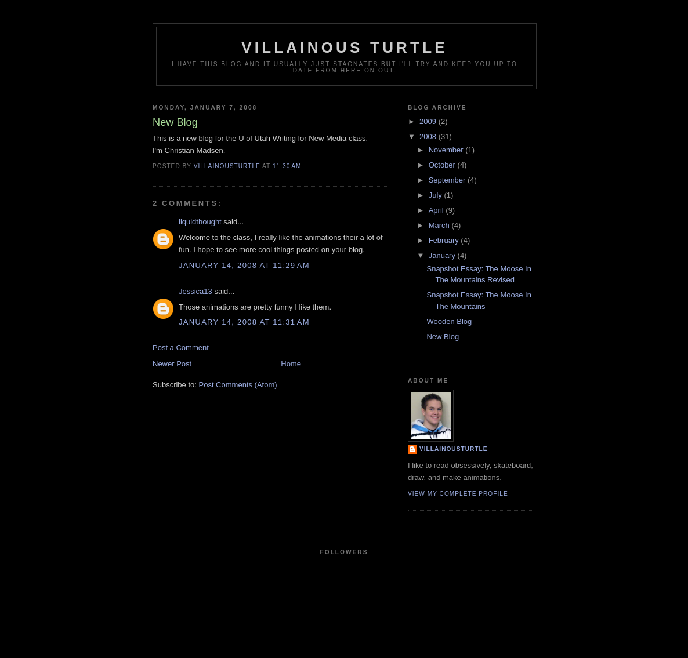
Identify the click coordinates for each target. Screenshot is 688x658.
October (443, 165)
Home (291, 363)
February (445, 240)
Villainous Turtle (344, 47)
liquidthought (200, 221)
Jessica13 (195, 291)
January (443, 255)
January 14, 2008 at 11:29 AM (244, 265)
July (436, 195)
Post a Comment (181, 347)
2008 (429, 136)
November (447, 150)
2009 (429, 121)
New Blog (442, 336)
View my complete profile (458, 493)
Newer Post (172, 363)
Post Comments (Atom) (238, 384)
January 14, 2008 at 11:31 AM (244, 322)
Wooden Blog (449, 321)
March (440, 225)
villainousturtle (453, 449)
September (448, 180)
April (437, 210)
